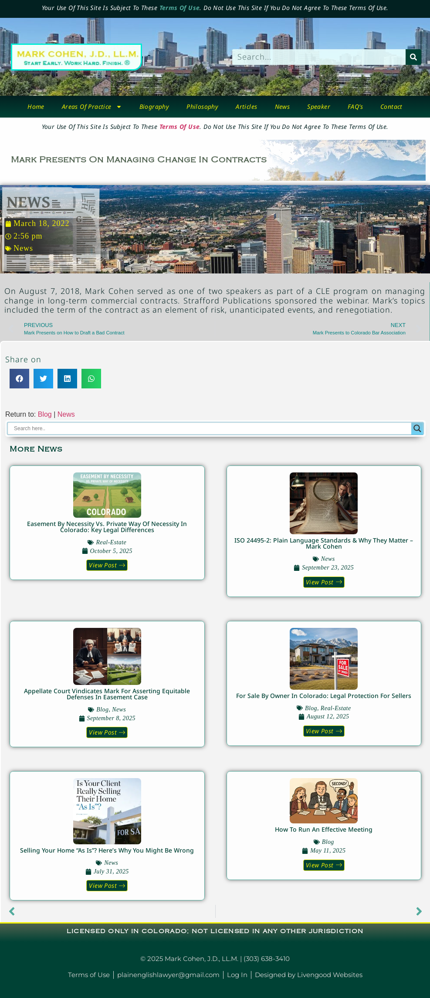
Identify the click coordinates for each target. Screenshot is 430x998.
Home (35, 106)
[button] (19, 378)
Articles (246, 106)
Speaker (318, 106)
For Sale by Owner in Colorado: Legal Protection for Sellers (323, 695)
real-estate (111, 542)
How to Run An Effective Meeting (323, 829)
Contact (391, 106)
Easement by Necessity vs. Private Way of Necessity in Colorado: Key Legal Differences (107, 526)
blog (102, 709)
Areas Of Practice (92, 106)
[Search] (413, 57)
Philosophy (202, 106)
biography (154, 106)
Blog (45, 414)
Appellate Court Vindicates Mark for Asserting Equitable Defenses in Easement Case (107, 694)
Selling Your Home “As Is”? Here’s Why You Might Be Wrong (107, 850)
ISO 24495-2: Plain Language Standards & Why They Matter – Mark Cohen (323, 543)
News (282, 106)
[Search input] (211, 428)
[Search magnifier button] (417, 428)
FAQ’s (355, 106)
